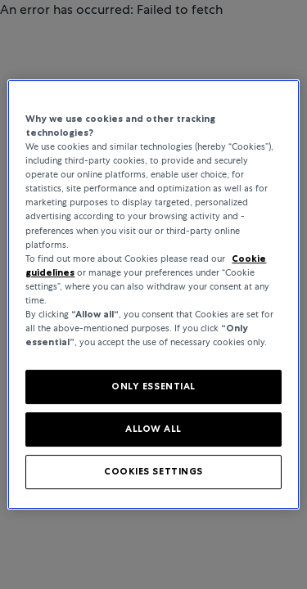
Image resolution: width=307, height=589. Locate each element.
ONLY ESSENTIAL (153, 386)
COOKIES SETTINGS (153, 471)
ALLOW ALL (153, 428)
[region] (153, 294)
